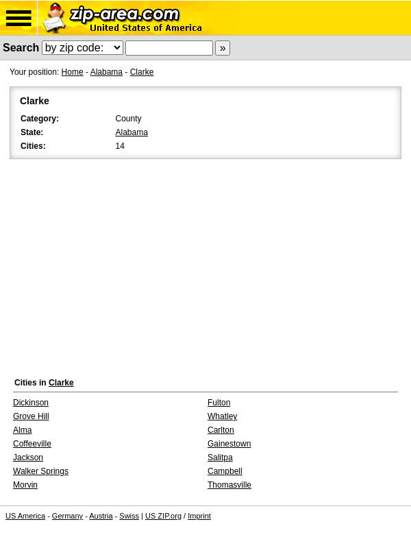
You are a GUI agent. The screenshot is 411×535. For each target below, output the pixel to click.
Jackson (28, 457)
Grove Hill (31, 416)
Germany (67, 516)
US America (25, 516)
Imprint (199, 516)
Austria (100, 516)
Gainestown (229, 444)
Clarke (142, 72)
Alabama (106, 72)
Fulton (219, 402)
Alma (22, 430)
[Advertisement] (205, 265)
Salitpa (220, 457)
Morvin (25, 485)
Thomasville (229, 485)
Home (73, 72)
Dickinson (31, 402)
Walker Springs (40, 471)
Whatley (222, 416)
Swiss (129, 516)
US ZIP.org (163, 516)
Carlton (221, 430)
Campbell (225, 471)
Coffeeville (32, 444)
